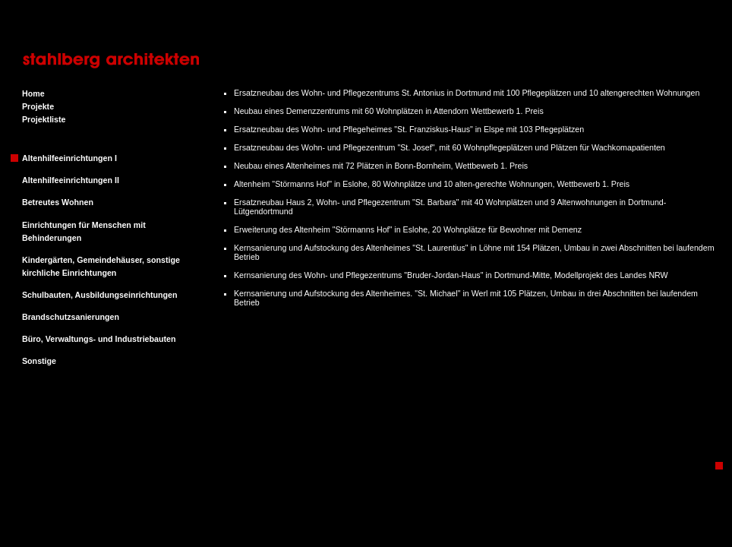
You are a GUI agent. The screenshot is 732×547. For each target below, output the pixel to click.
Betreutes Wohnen (57, 202)
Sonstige (39, 360)
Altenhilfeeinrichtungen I (69, 158)
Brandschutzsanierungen (70, 316)
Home (33, 93)
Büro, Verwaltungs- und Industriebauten (98, 338)
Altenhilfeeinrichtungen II (70, 180)
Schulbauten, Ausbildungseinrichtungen (99, 294)
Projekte (38, 106)
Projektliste (43, 119)
